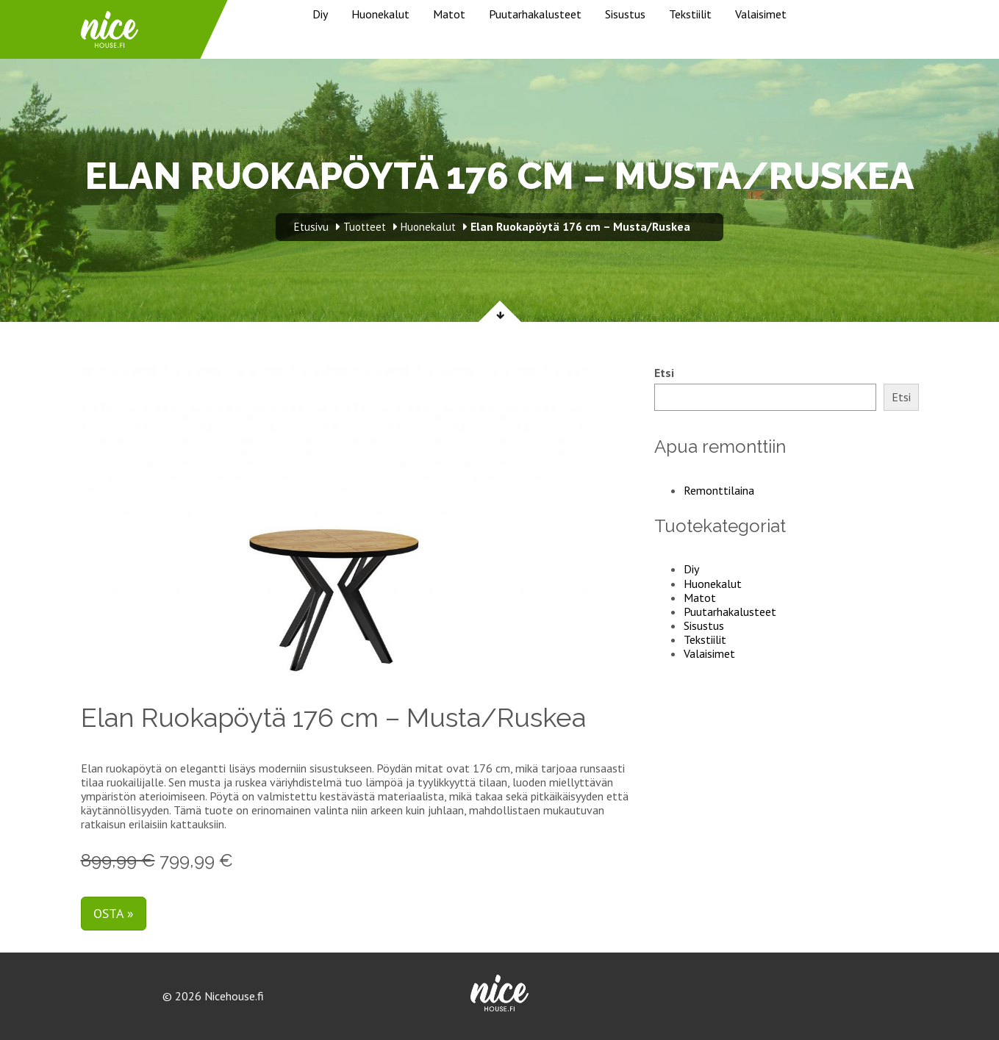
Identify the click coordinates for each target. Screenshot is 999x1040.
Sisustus (625, 14)
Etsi (664, 373)
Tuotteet (364, 227)
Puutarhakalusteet (535, 14)
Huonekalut (380, 14)
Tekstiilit (690, 14)
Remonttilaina (719, 490)
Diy (320, 14)
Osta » (113, 913)
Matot (449, 14)
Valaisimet (761, 14)
